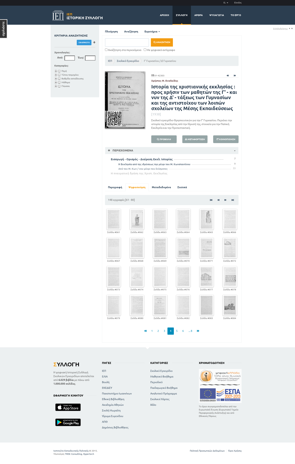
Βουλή (105, 382)
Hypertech (88, 454)
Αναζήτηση (131, 31)
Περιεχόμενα (122, 150)
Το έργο (236, 15)
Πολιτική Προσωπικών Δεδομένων (207, 450)
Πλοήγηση (111, 31)
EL (226, 3)
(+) (289, 28)
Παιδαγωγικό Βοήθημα (163, 387)
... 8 (190, 330)
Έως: (81, 57)
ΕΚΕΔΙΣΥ (107, 387)
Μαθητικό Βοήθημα (161, 376)
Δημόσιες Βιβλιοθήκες (115, 427)
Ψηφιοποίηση (136, 187)
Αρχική (164, 15)
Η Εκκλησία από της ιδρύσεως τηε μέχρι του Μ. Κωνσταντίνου (154, 164)
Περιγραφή (115, 187)
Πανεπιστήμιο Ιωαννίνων (117, 393)
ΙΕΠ (110, 60)
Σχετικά (182, 187)
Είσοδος (238, 3)
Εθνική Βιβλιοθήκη (113, 399)
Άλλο (153, 404)
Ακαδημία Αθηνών (113, 404)
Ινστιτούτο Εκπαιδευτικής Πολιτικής (71, 450)
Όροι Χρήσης (235, 450)
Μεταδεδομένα (161, 187)
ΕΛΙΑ (105, 376)
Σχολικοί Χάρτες (159, 399)
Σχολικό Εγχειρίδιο (128, 60)
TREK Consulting (73, 454)
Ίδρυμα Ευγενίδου (112, 416)
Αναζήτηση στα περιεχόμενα (123, 49)
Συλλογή (182, 15)
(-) (292, 28)
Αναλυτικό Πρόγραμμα (163, 393)
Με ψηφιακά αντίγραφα (159, 49)
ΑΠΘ (105, 421)
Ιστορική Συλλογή (85, 15)
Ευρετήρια (152, 31)
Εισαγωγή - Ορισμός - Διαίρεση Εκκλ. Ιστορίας (142, 159)
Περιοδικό (156, 382)
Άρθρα (198, 15)
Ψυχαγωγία (216, 15)
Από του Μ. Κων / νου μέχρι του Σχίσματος (143, 168)
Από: (60, 57)
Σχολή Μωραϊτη (111, 410)
